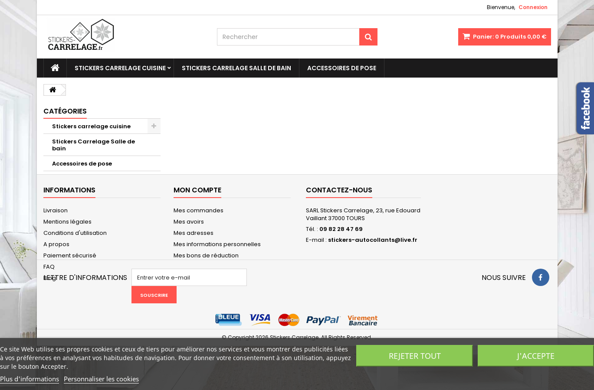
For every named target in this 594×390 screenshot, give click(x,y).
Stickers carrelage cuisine (120, 68)
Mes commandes (198, 225)
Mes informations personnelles (217, 258)
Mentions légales (67, 236)
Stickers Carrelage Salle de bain (236, 68)
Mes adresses (193, 247)
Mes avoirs (189, 236)
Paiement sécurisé (69, 270)
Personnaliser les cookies (101, 378)
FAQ (49, 281)
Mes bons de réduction (206, 270)
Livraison (55, 225)
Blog (49, 292)
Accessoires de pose (341, 68)
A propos (56, 258)
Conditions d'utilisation (75, 247)
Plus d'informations (29, 378)
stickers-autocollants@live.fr (372, 254)
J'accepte (536, 356)
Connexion (533, 7)
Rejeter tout (415, 356)
